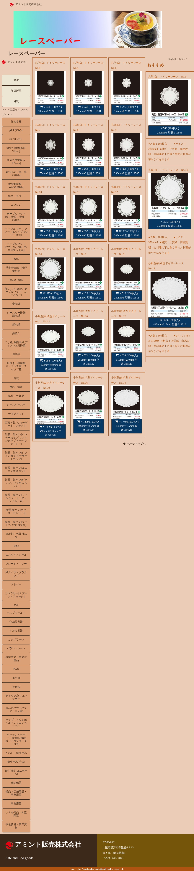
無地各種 (16, 121)
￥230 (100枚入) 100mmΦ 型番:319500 (50, 109)
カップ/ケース (16, 639)
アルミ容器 (16, 630)
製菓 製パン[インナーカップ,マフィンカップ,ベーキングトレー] (16, 439)
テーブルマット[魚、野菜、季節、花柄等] (16, 216)
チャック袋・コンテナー (16, 697)
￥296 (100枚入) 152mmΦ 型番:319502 (126, 109)
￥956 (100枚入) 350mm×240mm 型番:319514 (51, 364)
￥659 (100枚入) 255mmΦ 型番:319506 (50, 233)
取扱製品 (16, 90)
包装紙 (16, 354)
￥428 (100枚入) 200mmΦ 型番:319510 (88, 295)
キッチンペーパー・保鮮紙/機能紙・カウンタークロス (16, 739)
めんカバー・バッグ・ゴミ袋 (16, 709)
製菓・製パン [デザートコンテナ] (16, 424)
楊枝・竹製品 (16, 396)
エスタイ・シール (16, 554)
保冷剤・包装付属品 (16, 535)
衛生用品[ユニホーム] (16, 772)
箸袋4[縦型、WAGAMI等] (16, 186)
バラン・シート (16, 648)
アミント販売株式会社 (28, 4)
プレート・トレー (16, 563)
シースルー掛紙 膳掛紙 (17, 314)
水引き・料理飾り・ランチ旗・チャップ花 (16, 366)
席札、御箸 (16, 387)
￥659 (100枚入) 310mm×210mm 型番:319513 (127, 359)
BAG (16, 669)
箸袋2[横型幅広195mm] (16, 162)
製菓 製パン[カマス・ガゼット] (16, 511)
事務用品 (16, 803)
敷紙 (16, 259)
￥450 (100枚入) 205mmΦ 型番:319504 (88, 171)
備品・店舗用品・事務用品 (16, 793)
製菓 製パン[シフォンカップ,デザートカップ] (16, 455)
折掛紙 (16, 324)
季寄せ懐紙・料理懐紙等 (16, 269)
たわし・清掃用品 (16, 753)
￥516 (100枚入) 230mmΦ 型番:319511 (126, 295)
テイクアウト (16, 413)
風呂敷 (16, 678)
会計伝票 (16, 782)
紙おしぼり (16, 139)
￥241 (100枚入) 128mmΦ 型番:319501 (88, 109)
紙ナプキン (16, 130)
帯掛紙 (16, 303)
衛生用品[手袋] (16, 762)
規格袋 (16, 687)
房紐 (16, 546)
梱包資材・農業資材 (16, 826)
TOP (16, 80)
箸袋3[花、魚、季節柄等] (16, 173)
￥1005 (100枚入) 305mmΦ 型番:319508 (126, 233)
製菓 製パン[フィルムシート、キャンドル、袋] (16, 498)
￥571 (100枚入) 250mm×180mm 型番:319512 (89, 359)
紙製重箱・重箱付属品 (16, 659)
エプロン (16, 204)
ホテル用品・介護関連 (16, 814)
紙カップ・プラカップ (16, 574)
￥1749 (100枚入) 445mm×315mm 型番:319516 (127, 426)
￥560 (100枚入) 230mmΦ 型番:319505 (126, 171)
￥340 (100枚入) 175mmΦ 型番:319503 (50, 171)
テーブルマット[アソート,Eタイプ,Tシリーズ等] (16, 232)
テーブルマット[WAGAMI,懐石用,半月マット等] (16, 247)
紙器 (16, 604)
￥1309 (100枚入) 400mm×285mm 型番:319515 (89, 426)
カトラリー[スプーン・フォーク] (16, 595)
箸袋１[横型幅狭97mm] (16, 150)
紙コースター (16, 196)
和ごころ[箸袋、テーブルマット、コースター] (16, 291)
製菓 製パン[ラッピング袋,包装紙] (16, 524)
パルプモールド (16, 612)
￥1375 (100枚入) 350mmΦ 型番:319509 (50, 295)
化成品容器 (16, 621)
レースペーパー (16, 404)
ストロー (16, 584)
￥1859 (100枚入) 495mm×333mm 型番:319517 (51, 431)
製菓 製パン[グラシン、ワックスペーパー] (16, 482)
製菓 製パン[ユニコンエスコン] (16, 469)
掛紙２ (16, 333)
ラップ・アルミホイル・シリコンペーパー (16, 723)
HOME (171, 59)
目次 (16, 101)
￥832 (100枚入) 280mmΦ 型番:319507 (88, 233)
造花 (16, 378)
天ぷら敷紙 (16, 279)
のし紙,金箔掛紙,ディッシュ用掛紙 (16, 344)
